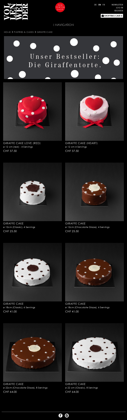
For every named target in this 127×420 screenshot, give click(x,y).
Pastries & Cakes (24, 32)
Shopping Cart (112, 16)
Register (118, 10)
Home (7, 32)
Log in (119, 7)
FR (104, 4)
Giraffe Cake (45, 32)
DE (95, 4)
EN (99, 4)
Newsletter (117, 4)
